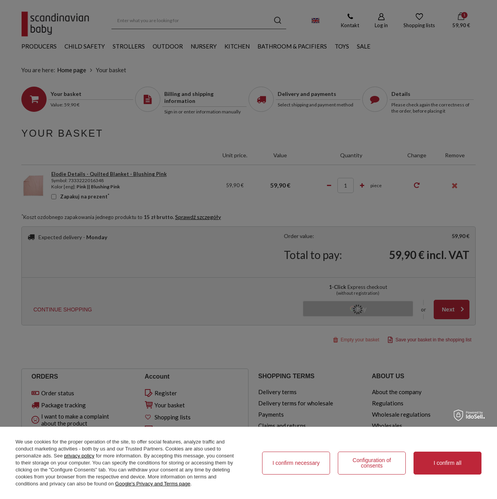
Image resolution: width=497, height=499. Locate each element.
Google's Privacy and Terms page (153, 484)
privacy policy (79, 456)
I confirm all (448, 463)
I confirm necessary (296, 463)
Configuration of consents (372, 463)
